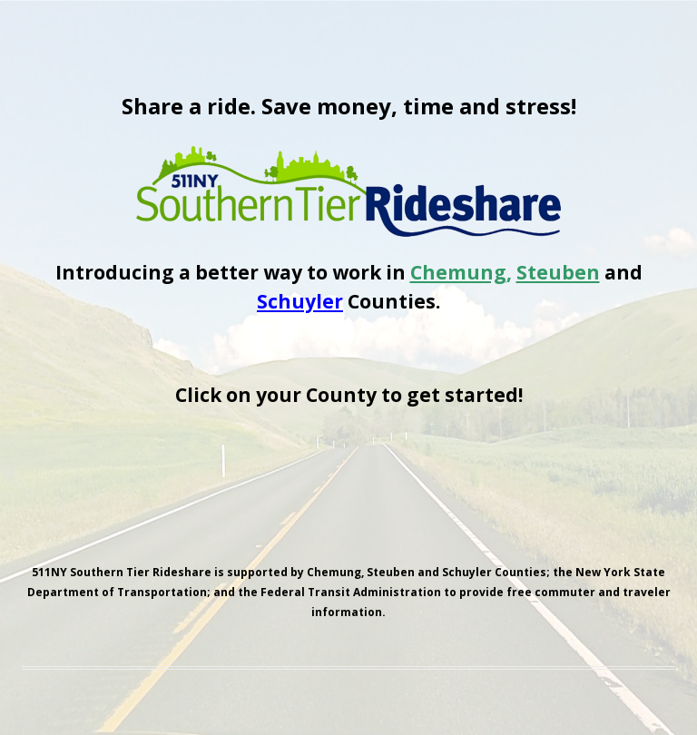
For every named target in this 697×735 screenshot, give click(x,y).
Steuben (558, 272)
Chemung (458, 272)
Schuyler (300, 301)
